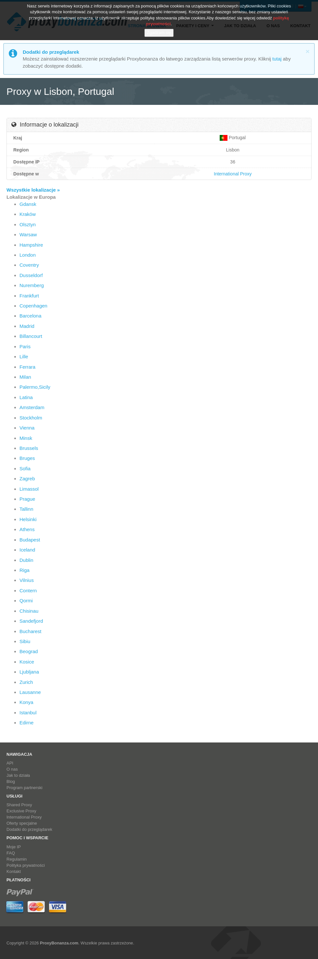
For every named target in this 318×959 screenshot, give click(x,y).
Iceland (27, 549)
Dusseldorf (31, 275)
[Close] (308, 51)
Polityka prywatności (25, 865)
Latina (26, 397)
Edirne (26, 722)
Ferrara (27, 367)
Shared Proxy (19, 804)
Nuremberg (31, 285)
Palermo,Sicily (34, 387)
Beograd (28, 651)
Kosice (26, 661)
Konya (26, 702)
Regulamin (16, 859)
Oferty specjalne (21, 823)
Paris (25, 346)
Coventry (29, 265)
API (9, 763)
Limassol (29, 489)
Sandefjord (31, 621)
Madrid (26, 326)
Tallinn (26, 509)
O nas (12, 769)
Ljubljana (29, 672)
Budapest (29, 539)
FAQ (10, 853)
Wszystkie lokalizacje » (33, 190)
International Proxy (233, 173)
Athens (27, 529)
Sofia (25, 468)
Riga (24, 570)
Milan (25, 377)
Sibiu (24, 641)
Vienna (26, 427)
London (27, 255)
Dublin (26, 560)
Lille (23, 356)
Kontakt (13, 871)
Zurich (26, 682)
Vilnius (26, 580)
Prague (27, 499)
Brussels (28, 448)
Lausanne (30, 692)
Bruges (27, 458)
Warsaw (28, 234)
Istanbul (28, 712)
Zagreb (27, 478)
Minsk (25, 438)
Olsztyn (27, 224)
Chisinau (28, 611)
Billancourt (30, 336)
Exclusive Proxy (21, 810)
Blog (10, 781)
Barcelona (30, 315)
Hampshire (31, 245)
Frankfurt (29, 295)
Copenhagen (33, 305)
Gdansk (27, 204)
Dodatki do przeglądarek (29, 829)
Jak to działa (18, 775)
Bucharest (30, 631)
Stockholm (30, 417)
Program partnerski (24, 787)
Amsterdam (31, 407)
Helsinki (28, 519)
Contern (28, 590)
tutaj (276, 58)
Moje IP (13, 846)
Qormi (26, 600)
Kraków (27, 214)
